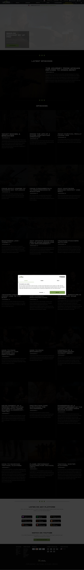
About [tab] (58, 280)
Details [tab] (42, 280)
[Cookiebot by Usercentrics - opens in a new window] (60, 277)
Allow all (57, 292)
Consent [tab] (26, 280)
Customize (42, 292)
